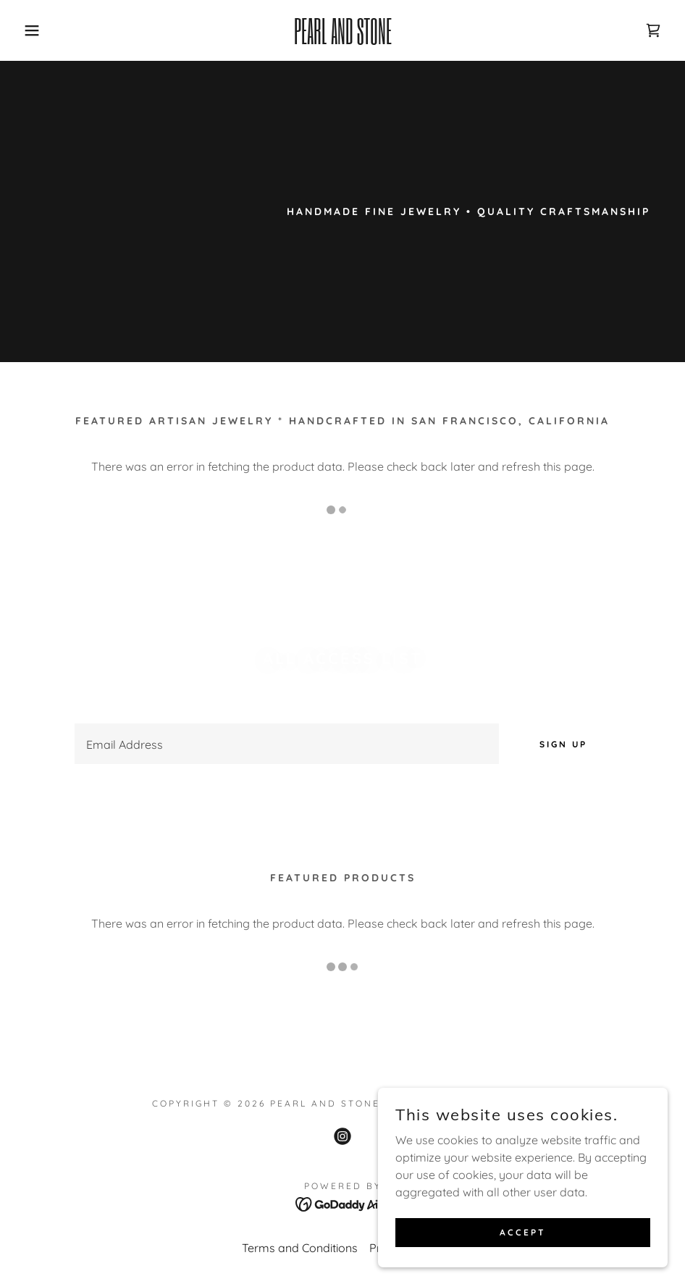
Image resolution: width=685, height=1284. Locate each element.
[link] (343, 40)
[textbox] (287, 743)
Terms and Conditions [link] (300, 1248)
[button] (34, 30)
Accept (523, 1232)
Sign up (563, 744)
